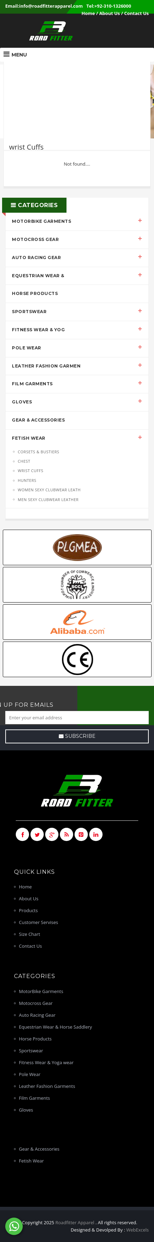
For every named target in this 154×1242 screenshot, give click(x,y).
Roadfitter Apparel (75, 1222)
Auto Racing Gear (36, 257)
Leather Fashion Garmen (46, 366)
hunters (26, 480)
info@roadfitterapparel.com (51, 6)
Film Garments (32, 383)
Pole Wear (26, 347)
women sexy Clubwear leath (49, 489)
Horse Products (35, 293)
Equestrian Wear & (38, 275)
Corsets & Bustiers (38, 451)
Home (88, 13)
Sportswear (29, 311)
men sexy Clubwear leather (48, 499)
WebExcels (137, 1230)
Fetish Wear (29, 438)
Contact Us (136, 13)
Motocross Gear (35, 239)
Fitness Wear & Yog (38, 329)
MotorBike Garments (41, 221)
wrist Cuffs (30, 470)
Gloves (22, 401)
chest (23, 461)
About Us (109, 13)
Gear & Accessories (38, 420)
